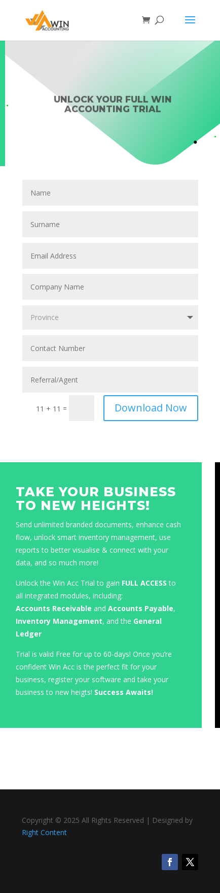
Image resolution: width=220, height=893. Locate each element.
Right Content (44, 832)
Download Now (151, 407)
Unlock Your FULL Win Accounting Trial (113, 107)
